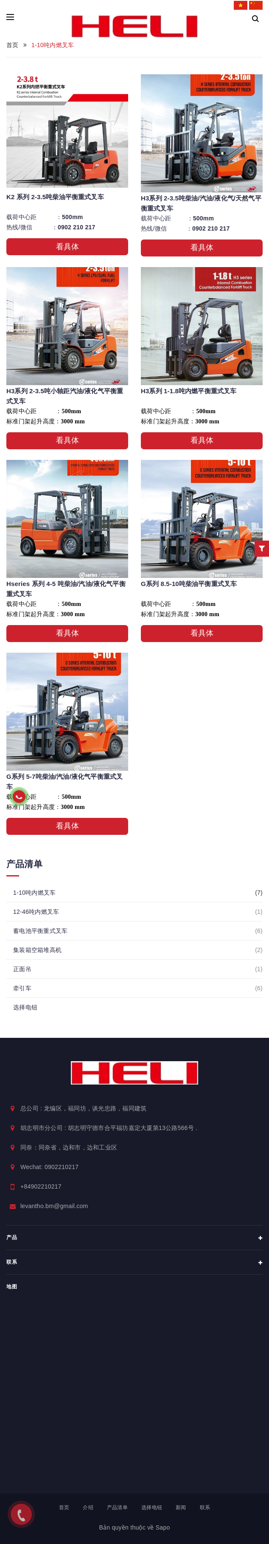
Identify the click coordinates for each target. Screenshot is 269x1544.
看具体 (67, 246)
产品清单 (117, 1507)
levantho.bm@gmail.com (54, 1206)
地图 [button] (11, 1287)
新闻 (181, 1507)
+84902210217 (41, 1186)
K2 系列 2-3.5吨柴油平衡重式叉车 (55, 196)
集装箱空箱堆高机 (42, 950)
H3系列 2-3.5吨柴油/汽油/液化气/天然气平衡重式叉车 (201, 203)
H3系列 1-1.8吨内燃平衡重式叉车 (188, 390)
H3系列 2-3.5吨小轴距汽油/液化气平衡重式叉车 (64, 396)
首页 (64, 1507)
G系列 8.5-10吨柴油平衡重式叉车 (189, 583)
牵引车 (27, 988)
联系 (205, 1507)
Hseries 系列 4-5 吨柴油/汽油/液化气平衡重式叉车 (66, 588)
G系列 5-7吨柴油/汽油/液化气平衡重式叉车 (64, 781)
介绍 (88, 1507)
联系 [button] (134, 1263)
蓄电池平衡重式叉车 (45, 930)
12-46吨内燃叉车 (40, 911)
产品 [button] (134, 1238)
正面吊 (27, 969)
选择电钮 (25, 1007)
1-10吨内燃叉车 (39, 892)
